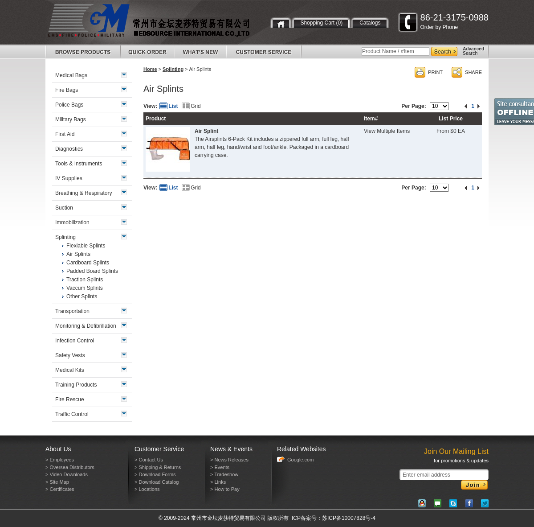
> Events (219, 467)
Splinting (173, 69)
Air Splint (206, 131)
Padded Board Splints (92, 271)
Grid (196, 106)
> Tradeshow (224, 474)
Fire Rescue (69, 399)
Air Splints (78, 254)
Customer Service (159, 449)
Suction (64, 208)
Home (150, 69)
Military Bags (70, 119)
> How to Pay (225, 489)
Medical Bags (71, 75)
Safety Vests (70, 355)
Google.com (300, 459)
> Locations (147, 489)
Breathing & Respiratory (83, 193)
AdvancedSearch (473, 51)
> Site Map (57, 482)
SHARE (473, 72)
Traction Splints (84, 279)
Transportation (72, 311)
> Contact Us (149, 459)
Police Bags (69, 105)
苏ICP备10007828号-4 (348, 518)
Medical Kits (69, 370)
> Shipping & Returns (158, 467)
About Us (58, 449)
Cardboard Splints (87, 262)
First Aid (64, 134)
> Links (218, 482)
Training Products (76, 385)
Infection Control (74, 341)
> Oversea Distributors (69, 467)
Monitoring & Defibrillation (85, 326)
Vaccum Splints (84, 288)
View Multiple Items (387, 131)
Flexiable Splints (85, 246)
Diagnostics (69, 149)
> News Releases (229, 459)
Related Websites (301, 449)
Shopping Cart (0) (321, 23)
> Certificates (59, 489)
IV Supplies (68, 178)
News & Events (231, 449)
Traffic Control (72, 414)
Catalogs (369, 23)
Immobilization (72, 222)
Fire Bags (66, 90)
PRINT (435, 72)
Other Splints (81, 296)
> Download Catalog (157, 482)
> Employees (59, 459)
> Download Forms (155, 474)
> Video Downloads (66, 474)
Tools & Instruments (78, 164)
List (173, 106)
